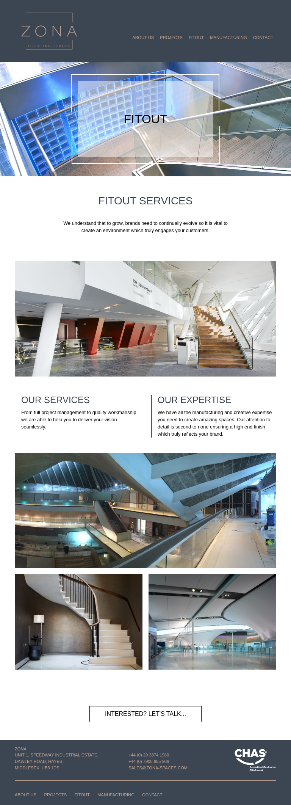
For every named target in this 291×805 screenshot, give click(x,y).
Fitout (196, 37)
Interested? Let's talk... (145, 714)
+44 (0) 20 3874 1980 (148, 755)
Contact (263, 37)
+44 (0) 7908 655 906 (148, 761)
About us (143, 37)
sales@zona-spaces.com (158, 768)
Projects (171, 37)
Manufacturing (228, 37)
